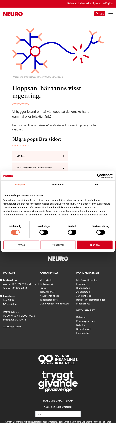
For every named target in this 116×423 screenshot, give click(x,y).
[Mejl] (58, 380)
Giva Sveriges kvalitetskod (54, 269)
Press (43, 253)
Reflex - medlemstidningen (91, 265)
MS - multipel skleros (28, 168)
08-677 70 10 (19, 253)
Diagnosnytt (83, 269)
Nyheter (80, 291)
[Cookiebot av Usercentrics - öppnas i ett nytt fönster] (99, 176)
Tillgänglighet (47, 257)
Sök (100, 13)
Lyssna (97, 3)
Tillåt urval (58, 245)
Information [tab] (58, 184)
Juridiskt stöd (84, 261)
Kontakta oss (83, 294)
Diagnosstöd (83, 253)
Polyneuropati (71, 168)
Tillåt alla (95, 245)
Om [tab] (96, 184)
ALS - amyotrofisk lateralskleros (81, 156)
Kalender (72, 3)
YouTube (58, 411)
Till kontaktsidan (12, 292)
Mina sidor (85, 3)
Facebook (44, 411)
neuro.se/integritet (82, 390)
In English (108, 3)
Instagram (71, 411)
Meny (110, 13)
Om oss (21, 156)
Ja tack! (58, 397)
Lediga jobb (82, 298)
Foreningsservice (85, 287)
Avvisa (21, 245)
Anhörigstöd (83, 257)
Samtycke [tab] (20, 184)
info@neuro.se (11, 277)
